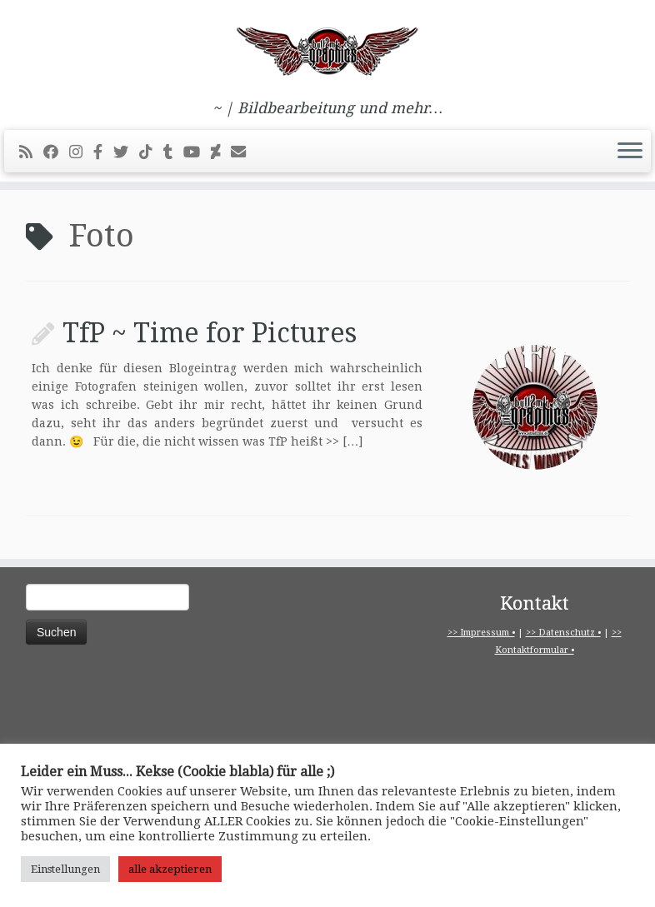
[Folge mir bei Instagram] (81, 152)
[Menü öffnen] (630, 151)
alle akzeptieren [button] (170, 869)
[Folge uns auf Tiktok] (151, 152)
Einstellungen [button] (65, 869)
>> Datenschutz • (563, 632)
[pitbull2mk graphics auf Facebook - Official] (103, 152)
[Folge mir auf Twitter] (126, 152)
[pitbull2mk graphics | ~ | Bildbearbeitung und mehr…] (327, 50)
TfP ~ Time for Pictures (209, 333)
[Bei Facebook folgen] (56, 152)
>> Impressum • (481, 632)
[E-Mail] (244, 152)
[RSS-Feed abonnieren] (31, 152)
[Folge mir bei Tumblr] (173, 152)
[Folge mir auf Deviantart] (221, 152)
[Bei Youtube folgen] (197, 152)
